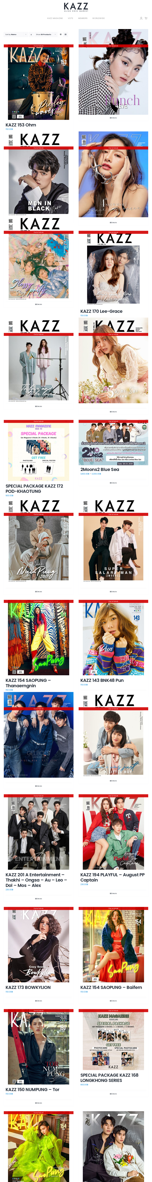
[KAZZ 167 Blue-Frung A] (38, 360)
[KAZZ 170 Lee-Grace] (113, 268)
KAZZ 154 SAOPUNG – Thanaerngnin (28, 683)
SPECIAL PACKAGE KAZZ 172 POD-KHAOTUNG (34, 488)
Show (43, 34)
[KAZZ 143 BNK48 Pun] (113, 637)
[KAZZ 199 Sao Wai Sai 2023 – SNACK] (113, 174)
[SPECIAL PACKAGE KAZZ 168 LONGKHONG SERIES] (113, 1039)
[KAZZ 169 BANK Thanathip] (113, 734)
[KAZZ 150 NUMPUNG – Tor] (38, 1046)
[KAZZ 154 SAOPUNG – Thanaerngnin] (38, 637)
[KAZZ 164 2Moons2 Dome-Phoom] (113, 540)
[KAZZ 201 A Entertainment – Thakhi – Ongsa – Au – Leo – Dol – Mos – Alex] (38, 832)
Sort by (10, 34)
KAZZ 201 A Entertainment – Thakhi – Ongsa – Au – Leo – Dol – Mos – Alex (36, 880)
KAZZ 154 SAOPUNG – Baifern (111, 987)
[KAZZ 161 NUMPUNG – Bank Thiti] (38, 540)
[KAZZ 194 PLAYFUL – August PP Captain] (113, 832)
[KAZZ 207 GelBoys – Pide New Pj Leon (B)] (38, 734)
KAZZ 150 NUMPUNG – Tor (32, 1089)
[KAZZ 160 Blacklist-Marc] (38, 173)
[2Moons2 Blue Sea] (113, 442)
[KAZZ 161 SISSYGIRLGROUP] (38, 258)
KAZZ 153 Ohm (21, 125)
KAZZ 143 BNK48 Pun (102, 680)
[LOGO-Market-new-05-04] (76, 3)
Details (114, 118)
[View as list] (65, 34)
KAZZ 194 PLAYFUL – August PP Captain (112, 877)
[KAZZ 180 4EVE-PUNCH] (113, 71)
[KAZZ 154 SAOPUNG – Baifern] (113, 944)
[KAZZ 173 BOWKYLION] (38, 944)
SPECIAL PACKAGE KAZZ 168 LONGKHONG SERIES (109, 1078)
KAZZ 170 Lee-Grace (101, 311)
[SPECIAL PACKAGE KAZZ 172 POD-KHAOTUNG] (38, 450)
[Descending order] (31, 34)
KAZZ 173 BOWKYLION (28, 987)
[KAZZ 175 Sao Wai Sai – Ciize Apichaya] (113, 360)
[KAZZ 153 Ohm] (38, 82)
